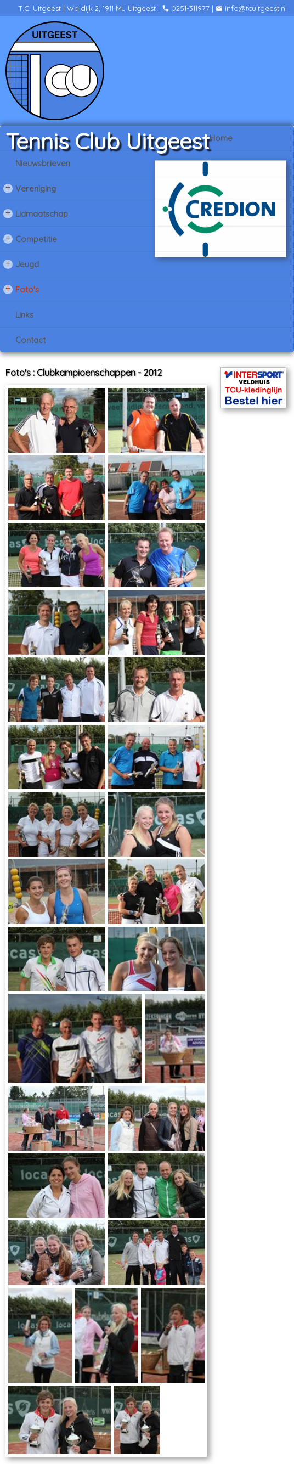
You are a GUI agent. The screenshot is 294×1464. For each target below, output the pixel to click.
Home (221, 138)
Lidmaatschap (35, 213)
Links (24, 314)
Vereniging (29, 188)
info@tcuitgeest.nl (251, 8)
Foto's (21, 289)
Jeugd (21, 264)
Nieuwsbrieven (42, 163)
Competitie (30, 239)
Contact (30, 340)
